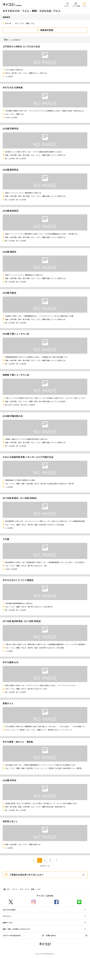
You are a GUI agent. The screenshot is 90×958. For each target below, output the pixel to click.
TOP (8, 889)
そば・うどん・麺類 (27, 889)
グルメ (14, 889)
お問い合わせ (51, 935)
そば (38, 889)
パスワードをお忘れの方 (11, 935)
